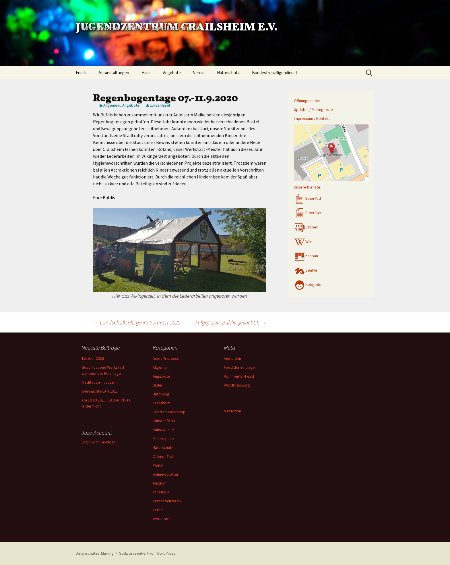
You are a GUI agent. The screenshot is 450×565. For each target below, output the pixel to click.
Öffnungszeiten (307, 100)
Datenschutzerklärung (95, 553)
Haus (146, 72)
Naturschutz (228, 72)
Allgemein (111, 105)
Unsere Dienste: (307, 187)
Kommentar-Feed (239, 376)
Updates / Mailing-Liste (313, 109)
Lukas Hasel (160, 105)
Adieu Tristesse (166, 358)
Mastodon (232, 411)
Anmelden (232, 358)
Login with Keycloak (98, 442)
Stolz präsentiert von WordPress (147, 553)
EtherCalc (308, 212)
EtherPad (307, 198)
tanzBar (159, 483)
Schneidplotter (166, 474)
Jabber (306, 227)
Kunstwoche (163, 429)
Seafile (305, 270)
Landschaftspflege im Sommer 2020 (136, 322)
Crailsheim (161, 403)
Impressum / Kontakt (312, 118)
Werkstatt (161, 518)
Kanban (306, 255)
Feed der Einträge (239, 367)
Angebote (172, 72)
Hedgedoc (308, 284)
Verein (199, 72)
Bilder (158, 385)
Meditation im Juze (98, 382)
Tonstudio (161, 492)
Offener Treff (163, 456)
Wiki (303, 241)
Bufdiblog (161, 394)
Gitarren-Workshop (169, 411)
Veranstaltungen (114, 72)
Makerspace (163, 438)
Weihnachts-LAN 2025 (100, 391)
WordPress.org (237, 385)
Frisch (81, 72)
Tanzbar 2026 (93, 358)
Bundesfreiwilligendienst (274, 72)
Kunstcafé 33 (164, 420)
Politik (158, 465)
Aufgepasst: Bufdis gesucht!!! (230, 322)
